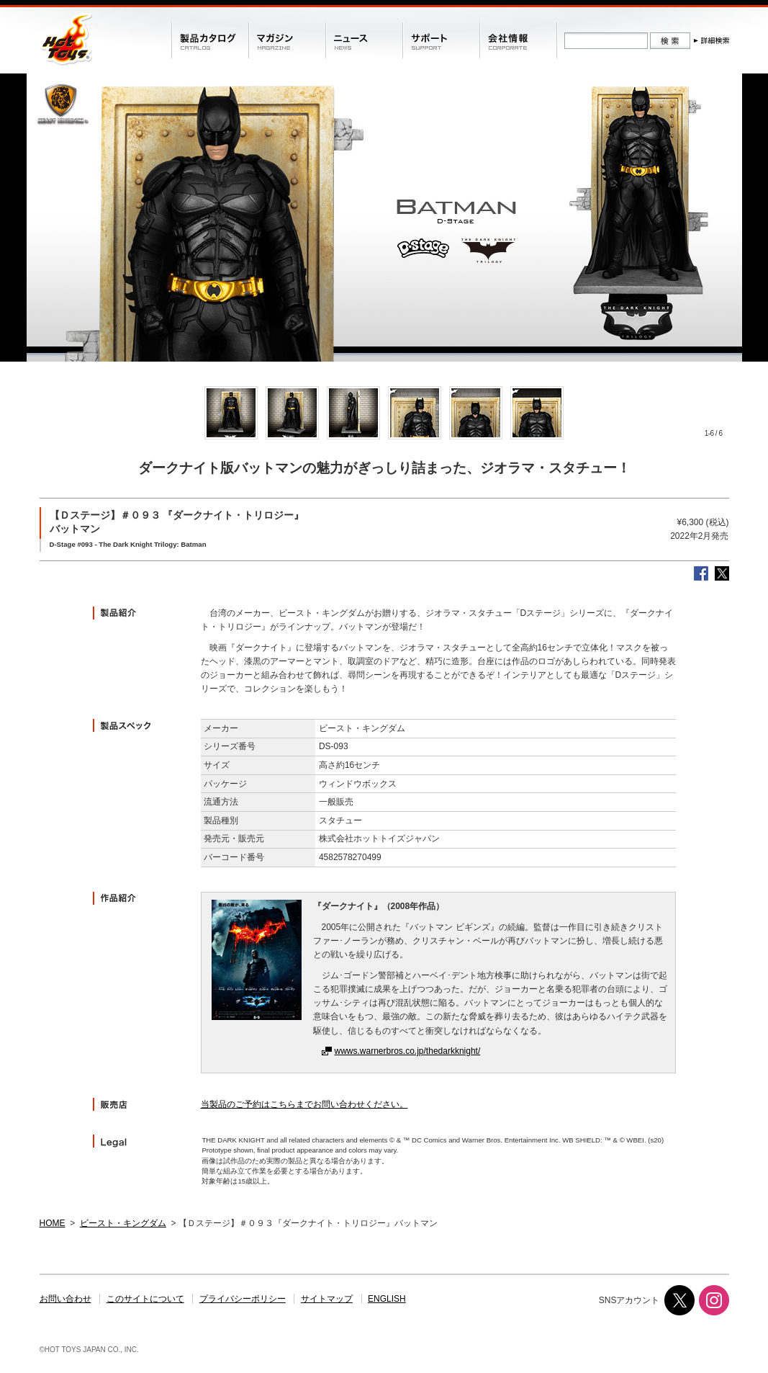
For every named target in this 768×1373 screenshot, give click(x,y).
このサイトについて (145, 1299)
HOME (52, 1223)
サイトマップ (327, 1299)
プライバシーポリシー (242, 1299)
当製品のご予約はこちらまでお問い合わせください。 (304, 1104)
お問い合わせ (65, 1299)
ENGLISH (387, 1299)
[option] (231, 412)
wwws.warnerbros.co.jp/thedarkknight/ (408, 1051)
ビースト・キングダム (123, 1223)
